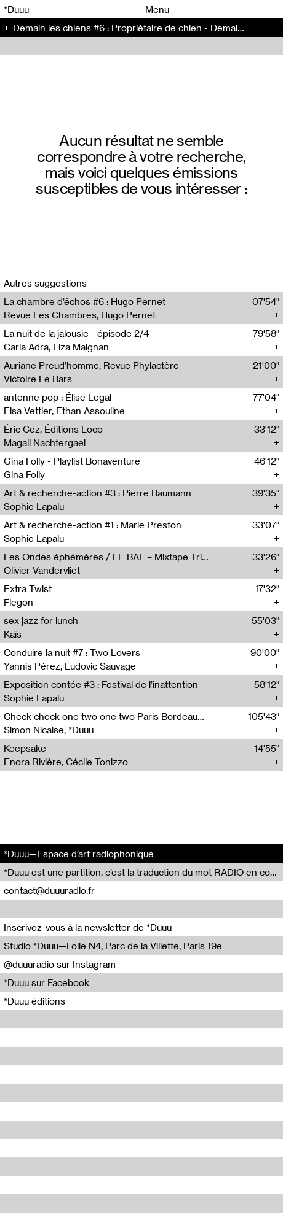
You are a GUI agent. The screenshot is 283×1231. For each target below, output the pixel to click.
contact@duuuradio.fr (49, 890)
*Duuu (16, 9)
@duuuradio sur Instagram (60, 964)
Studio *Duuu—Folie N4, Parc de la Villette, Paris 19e (113, 945)
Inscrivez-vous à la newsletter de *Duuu (88, 927)
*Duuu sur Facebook (46, 982)
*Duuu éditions (34, 1000)
